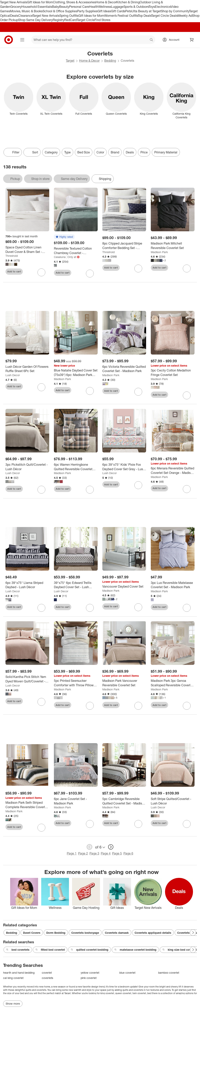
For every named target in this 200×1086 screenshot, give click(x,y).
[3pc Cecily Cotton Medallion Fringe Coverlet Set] (173, 372)
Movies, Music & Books (26, 11)
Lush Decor (12, 375)
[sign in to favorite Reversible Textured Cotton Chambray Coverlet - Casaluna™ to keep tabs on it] (90, 273)
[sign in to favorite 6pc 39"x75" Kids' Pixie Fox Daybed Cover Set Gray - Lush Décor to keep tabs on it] (138, 485)
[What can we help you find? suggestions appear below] (93, 39)
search (151, 40)
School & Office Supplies (60, 11)
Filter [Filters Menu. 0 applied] (12, 152)
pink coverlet (88, 977)
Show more (13, 1003)
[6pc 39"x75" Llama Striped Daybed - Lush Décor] (27, 585)
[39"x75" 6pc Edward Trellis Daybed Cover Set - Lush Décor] (76, 585)
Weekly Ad (185, 16)
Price (144, 152)
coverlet (47, 972)
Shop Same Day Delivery (35, 20)
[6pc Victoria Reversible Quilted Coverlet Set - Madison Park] (124, 368)
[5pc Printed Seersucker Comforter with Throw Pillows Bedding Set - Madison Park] (76, 683)
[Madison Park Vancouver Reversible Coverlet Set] (124, 683)
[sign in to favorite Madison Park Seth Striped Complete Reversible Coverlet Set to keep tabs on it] (41, 828)
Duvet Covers (31, 932)
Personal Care (79, 7)
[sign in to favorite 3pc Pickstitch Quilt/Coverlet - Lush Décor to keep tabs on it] (41, 490)
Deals (14, 16)
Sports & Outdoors (136, 7)
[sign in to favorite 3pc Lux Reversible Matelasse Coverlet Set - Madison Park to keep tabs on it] (187, 608)
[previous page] (89, 847)
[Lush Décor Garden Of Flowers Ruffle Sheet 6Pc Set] (27, 368)
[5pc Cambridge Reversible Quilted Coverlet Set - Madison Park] (124, 801)
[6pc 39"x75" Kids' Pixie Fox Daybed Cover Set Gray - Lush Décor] (124, 466)
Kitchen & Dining (128, 2)
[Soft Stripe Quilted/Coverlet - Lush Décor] (173, 801)
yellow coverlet (90, 972)
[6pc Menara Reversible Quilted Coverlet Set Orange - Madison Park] (173, 470)
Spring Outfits (68, 16)
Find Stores (102, 20)
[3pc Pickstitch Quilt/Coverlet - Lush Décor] (27, 466)
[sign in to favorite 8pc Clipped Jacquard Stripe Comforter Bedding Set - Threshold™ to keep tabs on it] (138, 268)
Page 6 (128, 853)
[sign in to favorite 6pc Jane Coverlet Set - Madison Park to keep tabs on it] (90, 824)
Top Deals (144, 16)
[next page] (111, 847)
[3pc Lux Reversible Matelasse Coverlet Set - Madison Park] (173, 585)
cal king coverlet (13, 977)
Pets (128, 11)
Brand (115, 152)
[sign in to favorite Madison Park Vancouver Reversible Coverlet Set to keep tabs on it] (138, 706)
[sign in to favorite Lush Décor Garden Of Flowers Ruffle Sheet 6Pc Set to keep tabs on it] (41, 387)
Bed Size (83, 152)
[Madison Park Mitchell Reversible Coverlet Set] (173, 245)
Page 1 (72, 853)
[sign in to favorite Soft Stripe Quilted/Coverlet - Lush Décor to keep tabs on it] (187, 824)
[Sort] (32, 152)
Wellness (104, 7)
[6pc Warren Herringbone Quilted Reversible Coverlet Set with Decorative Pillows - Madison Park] (76, 466)
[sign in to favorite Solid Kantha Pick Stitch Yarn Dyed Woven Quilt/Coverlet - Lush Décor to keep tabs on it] (41, 702)
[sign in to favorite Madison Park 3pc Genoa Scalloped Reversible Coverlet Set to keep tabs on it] (187, 706)
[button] (64, 236)
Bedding (110, 60)
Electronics (163, 7)
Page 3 (94, 853)
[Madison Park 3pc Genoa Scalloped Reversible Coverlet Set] (173, 683)
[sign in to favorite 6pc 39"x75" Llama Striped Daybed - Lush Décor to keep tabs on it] (41, 608)
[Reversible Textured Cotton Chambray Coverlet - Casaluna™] (76, 250)
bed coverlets (17, 950)
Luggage (117, 7)
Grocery (15, 7)
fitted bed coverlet (50, 950)
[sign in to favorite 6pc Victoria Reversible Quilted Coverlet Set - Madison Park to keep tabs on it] (138, 392)
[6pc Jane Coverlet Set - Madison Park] (76, 801)
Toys (152, 7)
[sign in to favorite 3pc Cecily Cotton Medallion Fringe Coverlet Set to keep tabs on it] (187, 395)
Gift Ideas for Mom (40, 2)
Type (67, 152)
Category (51, 152)
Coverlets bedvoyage (85, 932)
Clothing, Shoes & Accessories (74, 2)
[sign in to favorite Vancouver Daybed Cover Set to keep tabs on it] (138, 607)
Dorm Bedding (55, 932)
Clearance (25, 16)
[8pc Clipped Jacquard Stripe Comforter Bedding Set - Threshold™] (124, 245)
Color (100, 152)
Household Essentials (36, 7)
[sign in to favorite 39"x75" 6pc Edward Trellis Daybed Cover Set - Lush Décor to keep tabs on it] (90, 608)
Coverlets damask (117, 932)
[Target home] (8, 39)
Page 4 (106, 853)
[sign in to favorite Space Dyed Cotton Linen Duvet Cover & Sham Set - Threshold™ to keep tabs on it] (41, 272)
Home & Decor (106, 2)
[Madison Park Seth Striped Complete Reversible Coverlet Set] (27, 804)
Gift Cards (118, 11)
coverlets (47, 977)
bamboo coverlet (168, 972)
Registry (58, 20)
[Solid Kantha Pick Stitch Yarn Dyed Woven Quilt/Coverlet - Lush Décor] (27, 679)
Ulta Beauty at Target (146, 11)
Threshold (11, 255)
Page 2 (83, 853)
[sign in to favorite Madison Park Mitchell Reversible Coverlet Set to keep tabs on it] (187, 268)
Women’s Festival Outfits (121, 16)
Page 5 (117, 853)
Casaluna (60, 257)
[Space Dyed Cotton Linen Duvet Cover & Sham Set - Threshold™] (27, 249)
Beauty (64, 7)
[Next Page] (193, 932)
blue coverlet (127, 972)
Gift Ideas (104, 11)
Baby (55, 7)
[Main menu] (22, 39)
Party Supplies (87, 11)
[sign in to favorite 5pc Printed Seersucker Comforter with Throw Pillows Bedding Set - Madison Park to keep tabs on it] (90, 706)
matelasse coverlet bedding (135, 950)
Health (93, 7)
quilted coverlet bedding (89, 950)
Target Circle (86, 20)
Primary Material (165, 152)
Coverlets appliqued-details (153, 932)
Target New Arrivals (13, 2)
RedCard (70, 20)
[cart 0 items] (192, 39)
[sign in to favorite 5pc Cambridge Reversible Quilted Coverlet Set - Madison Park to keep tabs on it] (138, 824)
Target (70, 60)
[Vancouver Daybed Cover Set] (124, 586)
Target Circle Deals (164, 16)
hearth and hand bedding (19, 972)
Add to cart (14, 271)
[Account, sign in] (172, 39)
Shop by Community (175, 11)
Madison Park (159, 252)
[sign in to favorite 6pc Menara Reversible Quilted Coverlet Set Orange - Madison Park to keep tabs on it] (187, 489)
